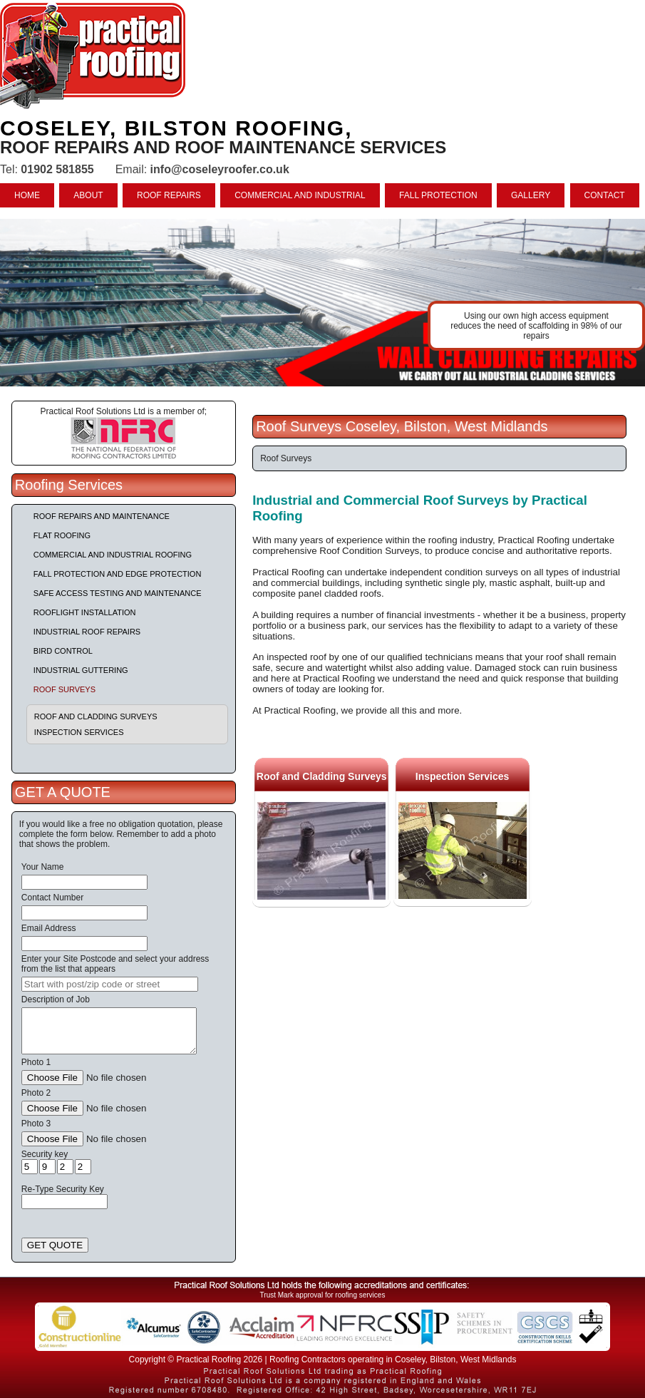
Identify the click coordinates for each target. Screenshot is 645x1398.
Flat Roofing (62, 535)
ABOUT (88, 195)
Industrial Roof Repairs (86, 631)
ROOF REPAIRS (169, 195)
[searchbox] (109, 984)
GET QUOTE (55, 1245)
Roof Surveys (64, 689)
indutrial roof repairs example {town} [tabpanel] (322, 302)
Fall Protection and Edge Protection (117, 574)
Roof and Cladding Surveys (96, 716)
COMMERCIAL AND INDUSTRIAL (300, 195)
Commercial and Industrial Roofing (112, 554)
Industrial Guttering (80, 670)
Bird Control (63, 651)
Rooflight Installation (84, 612)
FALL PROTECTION (438, 195)
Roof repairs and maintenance (101, 516)
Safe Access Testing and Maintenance (117, 593)
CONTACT (604, 195)
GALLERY (530, 195)
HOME (27, 195)
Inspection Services (79, 732)
